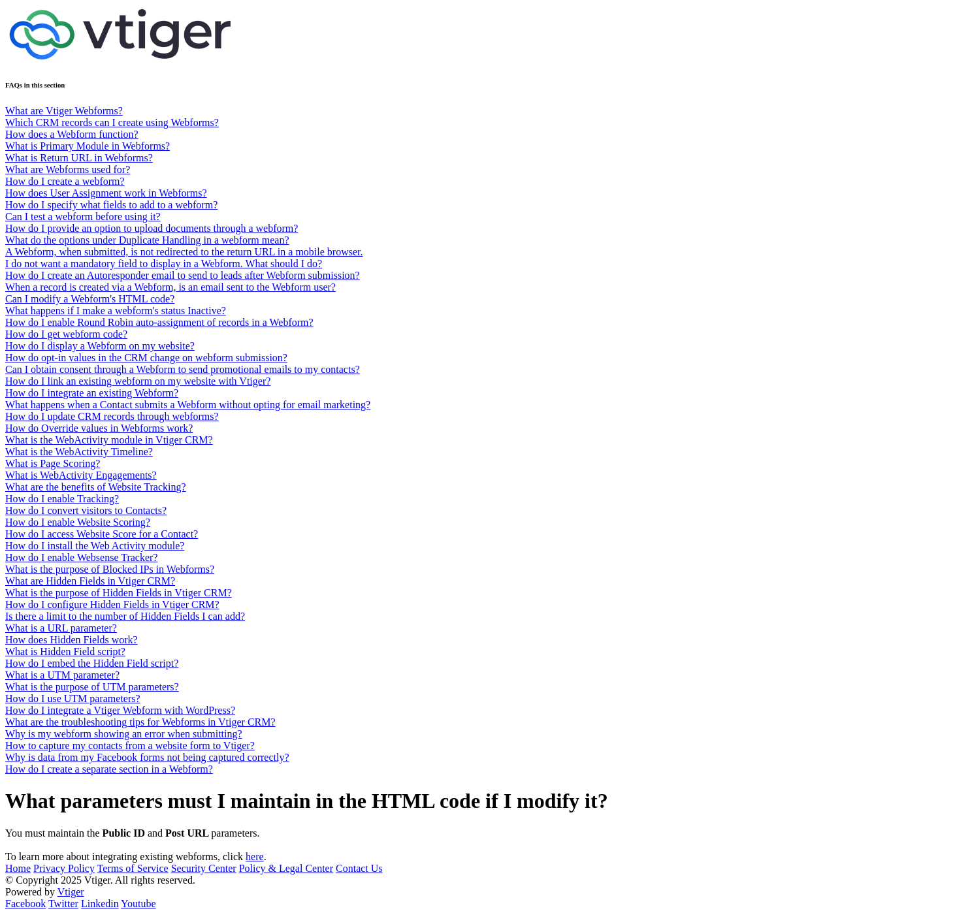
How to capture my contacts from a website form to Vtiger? (130, 745)
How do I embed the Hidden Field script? (91, 663)
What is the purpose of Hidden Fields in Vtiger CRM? (118, 592)
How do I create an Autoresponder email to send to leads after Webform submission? (182, 275)
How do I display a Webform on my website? (100, 345)
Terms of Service (133, 868)
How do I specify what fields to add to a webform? (111, 204)
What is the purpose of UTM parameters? (92, 686)
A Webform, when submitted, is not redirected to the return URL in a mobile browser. (184, 251)
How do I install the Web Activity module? (94, 545)
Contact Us (359, 868)
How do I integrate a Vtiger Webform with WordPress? (120, 710)
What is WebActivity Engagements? (81, 475)
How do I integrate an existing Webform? (91, 392)
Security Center (203, 868)
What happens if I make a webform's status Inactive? (115, 310)
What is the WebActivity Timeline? (79, 451)
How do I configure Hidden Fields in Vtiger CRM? (112, 604)
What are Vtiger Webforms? (64, 110)
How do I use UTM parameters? (72, 698)
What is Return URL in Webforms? (79, 157)
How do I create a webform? (65, 181)
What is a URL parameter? (61, 628)
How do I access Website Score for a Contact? (101, 533)
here (255, 856)
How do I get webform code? (66, 334)
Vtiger (70, 891)
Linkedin (100, 903)
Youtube (138, 903)
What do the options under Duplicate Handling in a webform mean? (147, 240)
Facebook (25, 903)
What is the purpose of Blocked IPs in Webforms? (109, 569)
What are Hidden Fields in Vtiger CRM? (90, 580)
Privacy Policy (64, 868)
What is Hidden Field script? (65, 651)
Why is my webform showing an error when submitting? (123, 733)
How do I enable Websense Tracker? (81, 557)
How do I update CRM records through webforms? (112, 416)
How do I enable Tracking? (62, 498)
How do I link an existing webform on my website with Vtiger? (137, 381)
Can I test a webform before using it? (83, 216)
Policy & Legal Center (286, 868)
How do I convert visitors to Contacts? (86, 510)
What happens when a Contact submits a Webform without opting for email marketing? (187, 404)
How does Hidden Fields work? (71, 639)
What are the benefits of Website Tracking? (95, 486)
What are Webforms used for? (67, 169)
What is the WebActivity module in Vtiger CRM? (109, 439)
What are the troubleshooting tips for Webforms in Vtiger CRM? (140, 722)
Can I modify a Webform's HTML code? (89, 298)
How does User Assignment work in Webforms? (106, 193)
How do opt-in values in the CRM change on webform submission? (146, 357)
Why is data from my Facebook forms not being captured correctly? (147, 757)
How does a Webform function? (71, 134)
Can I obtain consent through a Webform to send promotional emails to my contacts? (182, 369)
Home (18, 868)
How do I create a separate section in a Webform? (109, 769)
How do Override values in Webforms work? (99, 428)
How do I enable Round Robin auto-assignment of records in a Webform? (159, 322)
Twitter (63, 903)
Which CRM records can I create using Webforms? (112, 122)
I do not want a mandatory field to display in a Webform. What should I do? (163, 263)
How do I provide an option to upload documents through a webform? (151, 228)
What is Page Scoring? (52, 463)
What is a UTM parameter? (62, 675)
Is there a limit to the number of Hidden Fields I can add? (125, 616)
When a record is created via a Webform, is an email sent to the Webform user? (170, 287)
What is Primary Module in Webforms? (87, 146)
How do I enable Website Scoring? (77, 522)
